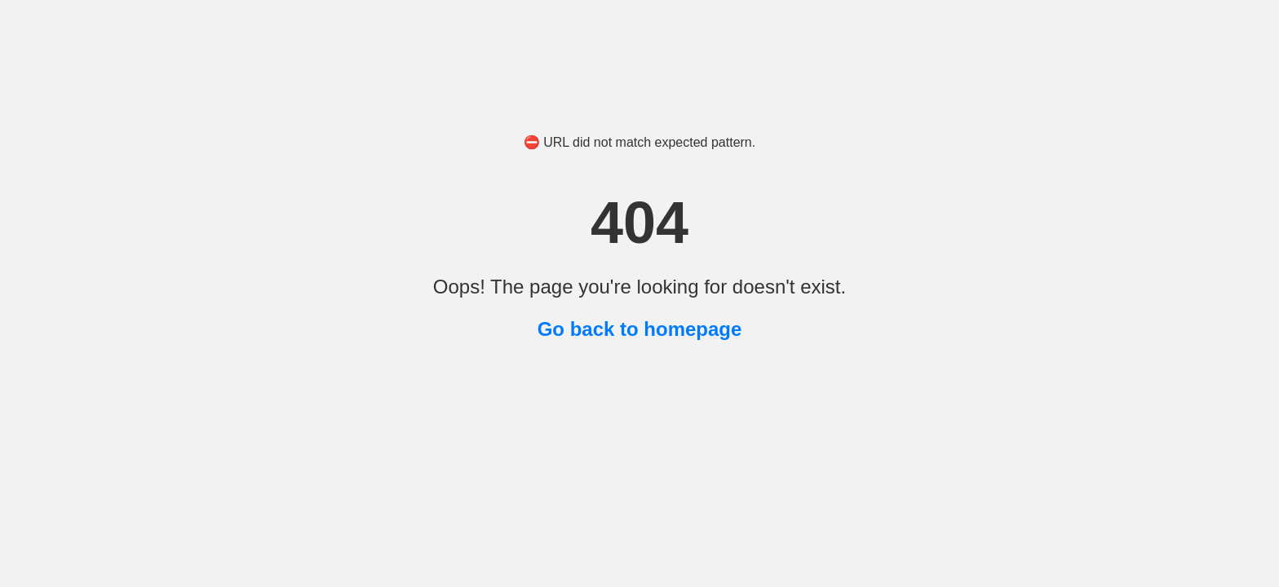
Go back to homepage (640, 329)
